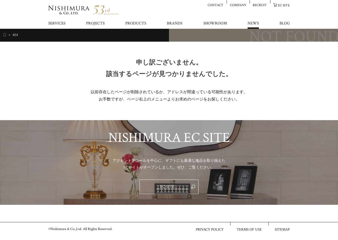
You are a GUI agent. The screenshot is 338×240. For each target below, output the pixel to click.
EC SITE (284, 5)
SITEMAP (282, 229)
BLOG (285, 23)
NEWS (253, 23)
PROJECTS (95, 23)
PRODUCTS (135, 23)
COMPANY (238, 5)
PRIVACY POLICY (210, 229)
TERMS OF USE (249, 229)
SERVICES (56, 23)
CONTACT (215, 5)
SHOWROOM (215, 23)
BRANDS (174, 23)
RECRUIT (260, 5)
